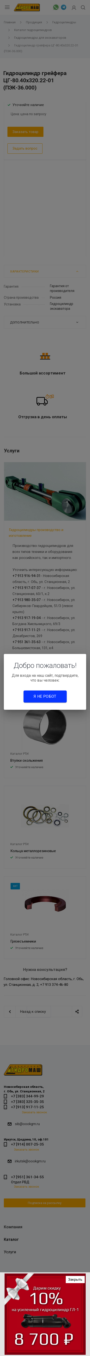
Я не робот (45, 696)
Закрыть (75, 1279)
